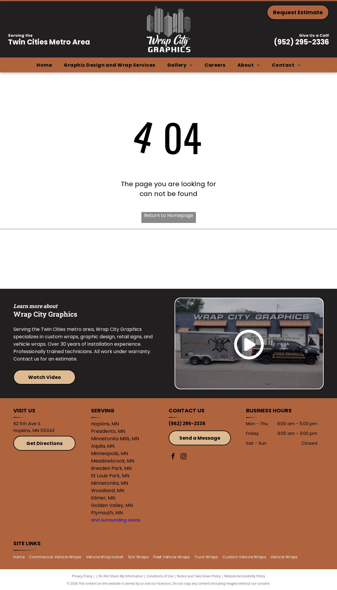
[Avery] (207, 259)
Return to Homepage (168, 215)
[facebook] (173, 457)
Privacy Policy (82, 576)
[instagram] (183, 457)
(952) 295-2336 (301, 42)
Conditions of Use (160, 576)
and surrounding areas (115, 520)
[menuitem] (44, 65)
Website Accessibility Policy (244, 576)
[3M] (130, 259)
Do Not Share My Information (120, 576)
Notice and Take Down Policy (199, 576)
